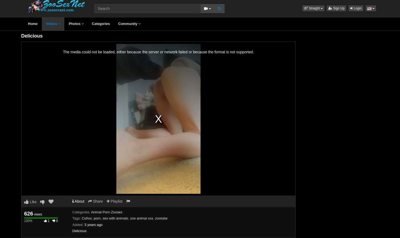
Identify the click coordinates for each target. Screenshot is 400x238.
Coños (87, 218)
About (78, 201)
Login (356, 8)
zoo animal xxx (141, 218)
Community (129, 24)
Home (33, 24)
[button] (313, 8)
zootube (161, 218)
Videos (53, 24)
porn (97, 218)
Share (95, 201)
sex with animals (115, 218)
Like (30, 202)
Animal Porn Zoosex (106, 212)
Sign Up (336, 8)
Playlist (115, 201)
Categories (101, 24)
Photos (76, 24)
